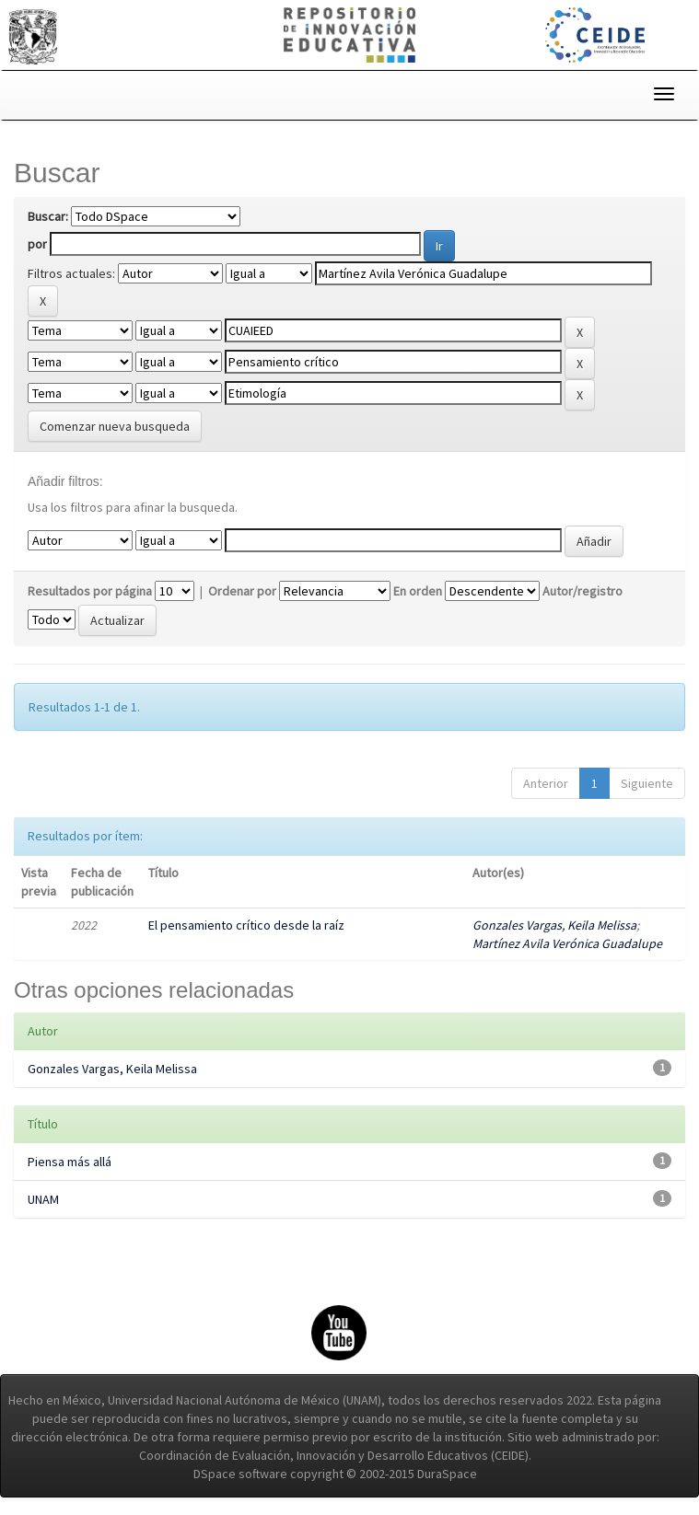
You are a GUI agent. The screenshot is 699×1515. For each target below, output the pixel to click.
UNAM (43, 1199)
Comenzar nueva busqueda (115, 426)
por (37, 244)
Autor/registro (582, 591)
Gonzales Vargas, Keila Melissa (554, 925)
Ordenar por (242, 591)
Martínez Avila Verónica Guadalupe (567, 943)
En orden (417, 591)
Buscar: (48, 216)
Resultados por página (90, 591)
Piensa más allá (69, 1161)
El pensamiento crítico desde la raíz (246, 925)
